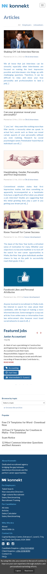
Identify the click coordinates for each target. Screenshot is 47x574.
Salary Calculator (9, 513)
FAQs (4, 556)
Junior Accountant (15, 336)
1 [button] (16, 385)
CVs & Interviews (31, 57)
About (4, 526)
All (19, 25)
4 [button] (27, 385)
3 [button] (23, 385)
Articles (12, 17)
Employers (26, 25)
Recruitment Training (11, 500)
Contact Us (7, 553)
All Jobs (5, 507)
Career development (32, 237)
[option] (23, 359)
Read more (29, 571)
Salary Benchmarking (11, 497)
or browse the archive (13, 407)
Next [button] (40, 333)
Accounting (12, 368)
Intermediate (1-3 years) (17, 377)
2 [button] (20, 385)
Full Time (11, 372)
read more (9, 362)
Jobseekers (38, 25)
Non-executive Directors (12, 491)
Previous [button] (37, 333)
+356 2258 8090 (23, 551)
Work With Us (8, 529)
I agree (18, 571)
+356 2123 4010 (26, 548)
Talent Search (7, 489)
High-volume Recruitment (13, 494)
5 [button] (31, 385)
